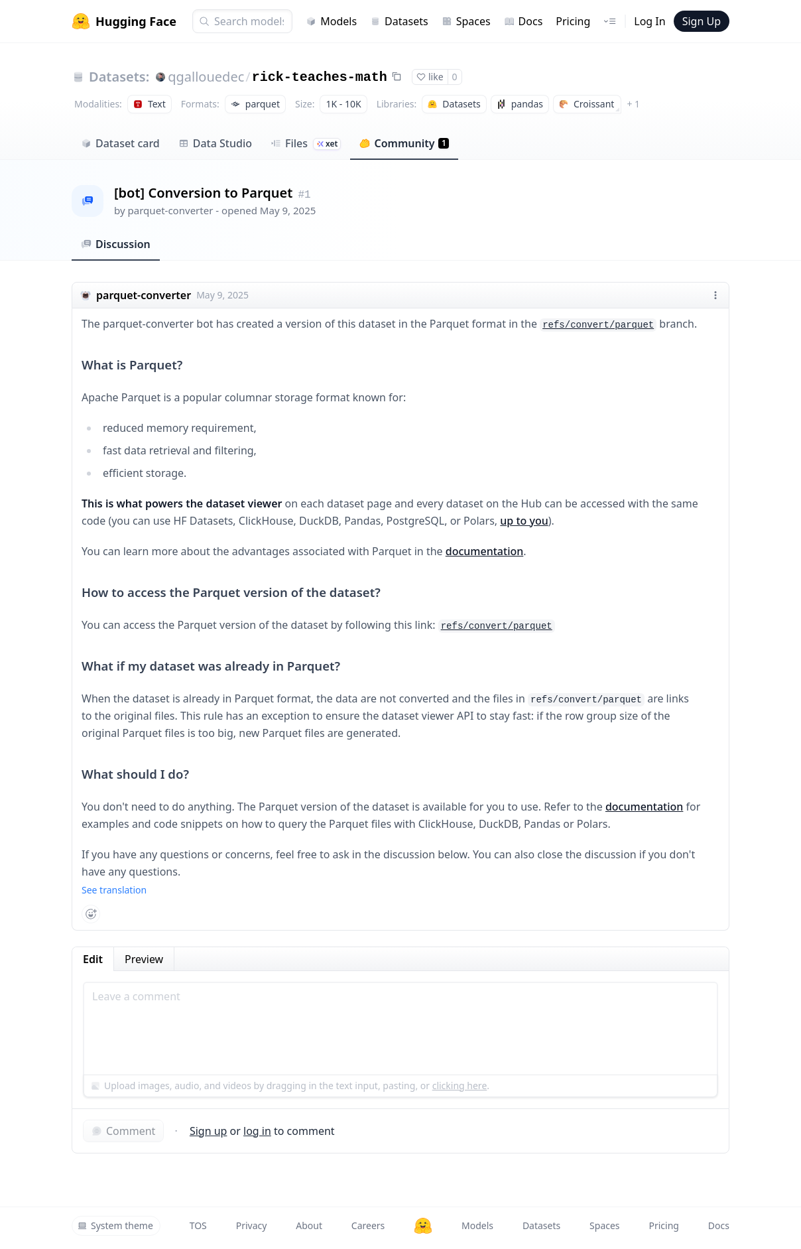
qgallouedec (206, 77)
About (309, 1225)
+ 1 (633, 104)
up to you (524, 520)
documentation (485, 551)
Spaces (466, 21)
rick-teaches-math (319, 77)
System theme (115, 1225)
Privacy (251, 1225)
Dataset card (120, 143)
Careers (368, 1225)
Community (404, 143)
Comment (123, 1131)
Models (331, 21)
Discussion (116, 244)
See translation (114, 890)
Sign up (208, 1131)
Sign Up (701, 21)
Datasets (399, 21)
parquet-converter (171, 210)
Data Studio (215, 143)
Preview (144, 959)
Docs (523, 21)
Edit (93, 959)
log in (257, 1131)
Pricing (573, 21)
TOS (198, 1225)
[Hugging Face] (423, 1225)
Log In (649, 21)
